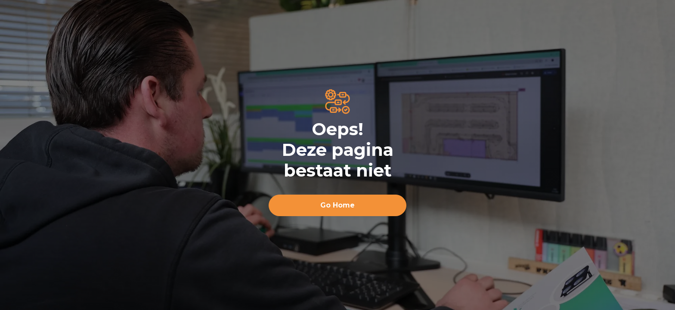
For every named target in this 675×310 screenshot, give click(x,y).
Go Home (337, 205)
